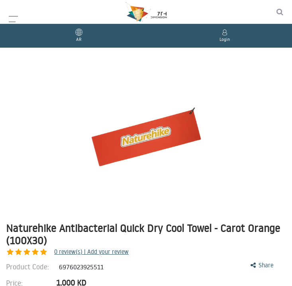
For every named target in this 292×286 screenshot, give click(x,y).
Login (224, 39)
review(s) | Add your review (49, 251)
